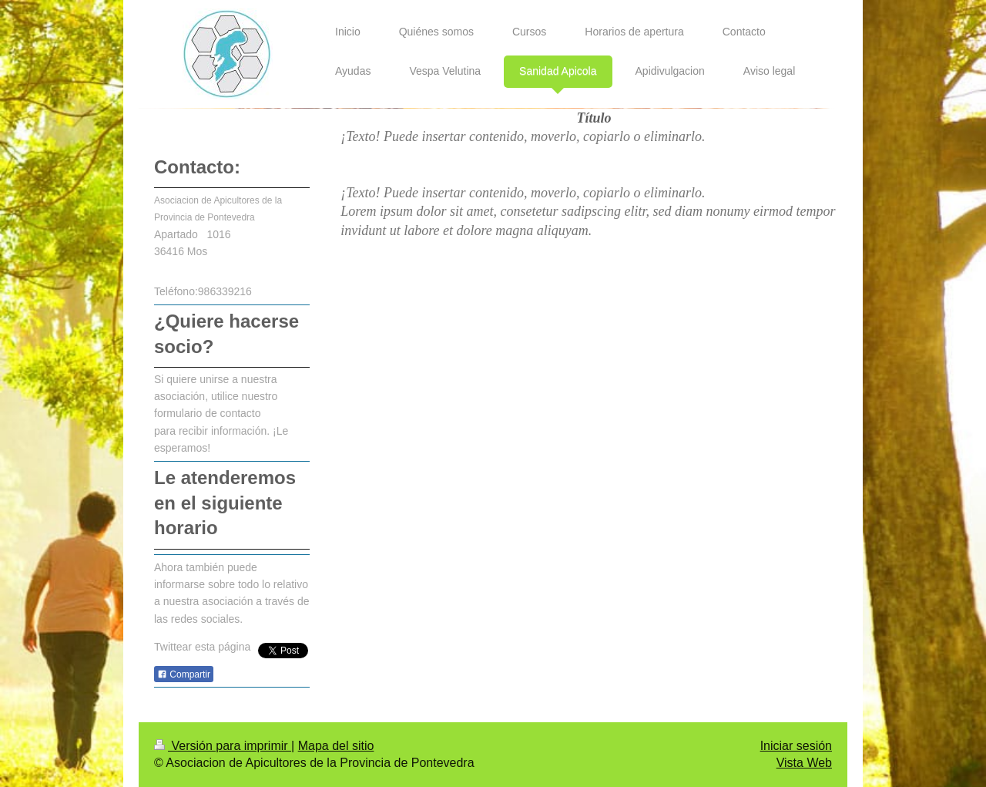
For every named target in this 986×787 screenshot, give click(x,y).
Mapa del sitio (336, 745)
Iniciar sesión (796, 745)
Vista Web (804, 762)
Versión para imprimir (222, 745)
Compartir (183, 674)
